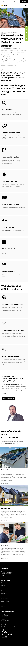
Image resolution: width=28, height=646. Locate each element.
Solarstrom (5, 508)
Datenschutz (4, 604)
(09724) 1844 (9, 1)
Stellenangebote (5, 590)
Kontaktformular (5, 601)
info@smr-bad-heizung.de (14, 1)
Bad (2, 582)
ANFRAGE (26, 37)
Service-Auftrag (7, 398)
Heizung (3, 585)
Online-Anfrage (4, 598)
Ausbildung (4, 593)
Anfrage (24, 1)
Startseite (3, 32)
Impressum (4, 606)
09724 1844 (6, 393)
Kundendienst (10, 32)
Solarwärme (6, 470)
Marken (3, 596)
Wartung (17, 32)
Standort (3, 1)
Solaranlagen (4, 33)
